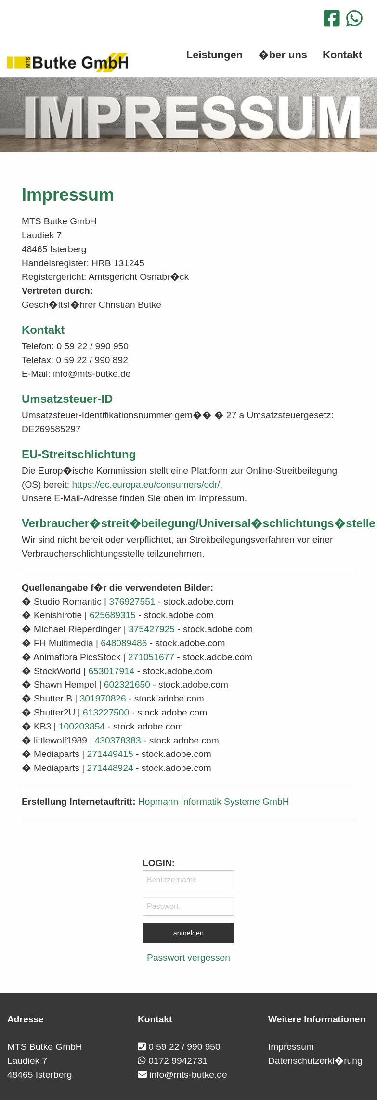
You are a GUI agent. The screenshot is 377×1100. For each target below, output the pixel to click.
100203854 (82, 726)
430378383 (118, 740)
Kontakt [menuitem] (342, 55)
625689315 (113, 615)
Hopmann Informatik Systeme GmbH (213, 802)
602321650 (127, 684)
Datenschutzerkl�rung (315, 1061)
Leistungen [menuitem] (214, 55)
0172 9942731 (178, 1061)
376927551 (132, 601)
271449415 (110, 754)
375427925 (152, 629)
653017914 (111, 671)
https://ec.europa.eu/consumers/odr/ (146, 485)
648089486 (124, 643)
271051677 (151, 657)
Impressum (291, 1047)
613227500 (106, 712)
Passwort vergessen (188, 957)
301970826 (103, 698)
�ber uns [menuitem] (282, 55)
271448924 (110, 768)
